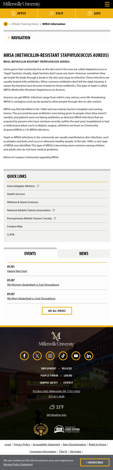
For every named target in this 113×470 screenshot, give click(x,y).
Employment (48, 368)
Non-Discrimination (74, 444)
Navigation (20, 37)
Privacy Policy (22, 444)
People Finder (49, 375)
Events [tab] (30, 253)
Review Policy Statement (18, 464)
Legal (8, 444)
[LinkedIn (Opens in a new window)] (88, 355)
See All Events (57, 311)
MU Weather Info (56, 415)
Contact (68, 382)
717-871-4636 (56, 396)
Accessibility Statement (46, 444)
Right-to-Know (97, 444)
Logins (68, 375)
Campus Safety (49, 382)
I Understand (95, 462)
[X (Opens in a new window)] (37, 355)
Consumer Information (43, 451)
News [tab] (83, 253)
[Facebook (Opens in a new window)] (24, 355)
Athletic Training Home (25, 24)
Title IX (63, 451)
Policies (67, 368)
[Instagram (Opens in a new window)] (50, 355)
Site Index (75, 451)
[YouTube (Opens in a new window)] (76, 355)
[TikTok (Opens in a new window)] (63, 355)
